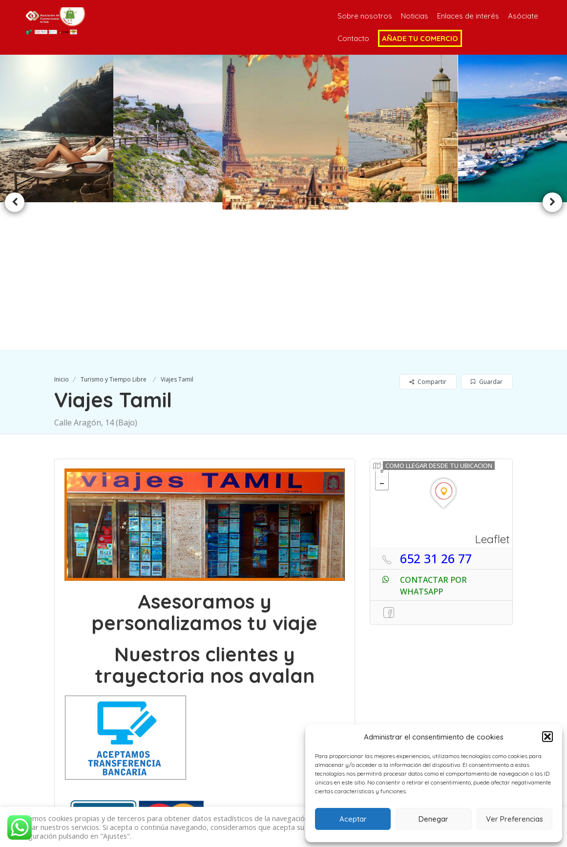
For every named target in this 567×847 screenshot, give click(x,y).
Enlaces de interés (468, 16)
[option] (169, 128)
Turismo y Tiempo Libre (114, 232)
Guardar (487, 234)
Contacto (353, 38)
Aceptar (353, 819)
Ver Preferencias (514, 819)
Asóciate (523, 16)
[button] (547, 736)
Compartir (427, 234)
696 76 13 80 (221, 784)
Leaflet (492, 391)
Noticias (414, 16)
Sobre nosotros (364, 16)
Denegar (433, 819)
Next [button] (552, 128)
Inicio (61, 232)
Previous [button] (14, 128)
